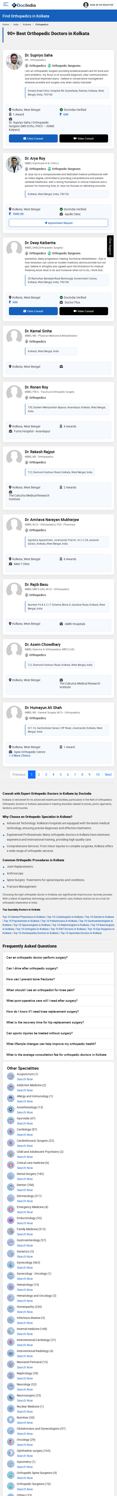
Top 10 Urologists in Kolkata (32, 929)
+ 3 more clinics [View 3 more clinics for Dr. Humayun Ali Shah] (19, 755)
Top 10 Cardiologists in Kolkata (65, 916)
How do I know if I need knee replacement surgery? (42, 1011)
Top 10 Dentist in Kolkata (99, 916)
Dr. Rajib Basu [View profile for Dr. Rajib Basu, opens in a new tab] (36, 584)
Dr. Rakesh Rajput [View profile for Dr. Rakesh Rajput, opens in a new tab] (40, 451)
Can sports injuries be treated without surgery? (39, 1033)
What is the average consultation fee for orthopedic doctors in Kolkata (56, 1054)
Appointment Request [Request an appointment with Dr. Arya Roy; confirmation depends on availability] (59, 223)
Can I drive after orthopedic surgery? (32, 968)
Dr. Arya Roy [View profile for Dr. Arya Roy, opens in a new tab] (35, 158)
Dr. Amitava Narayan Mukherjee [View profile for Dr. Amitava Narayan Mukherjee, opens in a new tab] (52, 519)
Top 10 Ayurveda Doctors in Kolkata (81, 933)
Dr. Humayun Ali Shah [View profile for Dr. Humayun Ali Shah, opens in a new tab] (43, 707)
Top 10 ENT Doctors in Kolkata (68, 929)
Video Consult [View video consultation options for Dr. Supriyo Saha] (84, 138)
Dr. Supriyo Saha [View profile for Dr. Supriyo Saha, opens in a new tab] (39, 55)
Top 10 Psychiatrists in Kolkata (21, 920)
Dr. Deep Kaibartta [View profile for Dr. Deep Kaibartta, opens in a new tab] (40, 242)
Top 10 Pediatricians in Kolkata (59, 920)
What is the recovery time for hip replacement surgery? (45, 1022)
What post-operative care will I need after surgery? (42, 1000)
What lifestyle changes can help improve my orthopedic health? (51, 1044)
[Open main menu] (6, 5)
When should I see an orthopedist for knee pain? (40, 990)
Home (6, 24)
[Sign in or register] (98, 5)
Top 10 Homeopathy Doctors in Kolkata (36, 933)
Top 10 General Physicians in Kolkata (24, 916)
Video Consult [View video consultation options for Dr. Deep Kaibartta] (84, 311)
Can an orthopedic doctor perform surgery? (37, 957)
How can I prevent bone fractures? (30, 979)
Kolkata (27, 24)
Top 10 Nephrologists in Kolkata (70, 925)
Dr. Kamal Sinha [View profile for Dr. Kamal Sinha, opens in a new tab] (38, 330)
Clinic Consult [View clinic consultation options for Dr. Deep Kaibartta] (33, 311)
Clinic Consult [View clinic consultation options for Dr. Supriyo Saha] (33, 138)
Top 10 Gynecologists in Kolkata (31, 925)
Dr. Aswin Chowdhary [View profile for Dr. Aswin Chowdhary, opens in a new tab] (43, 644)
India (15, 24)
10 (98, 774)
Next (108, 774)
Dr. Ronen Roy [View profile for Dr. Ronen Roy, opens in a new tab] (36, 387)
